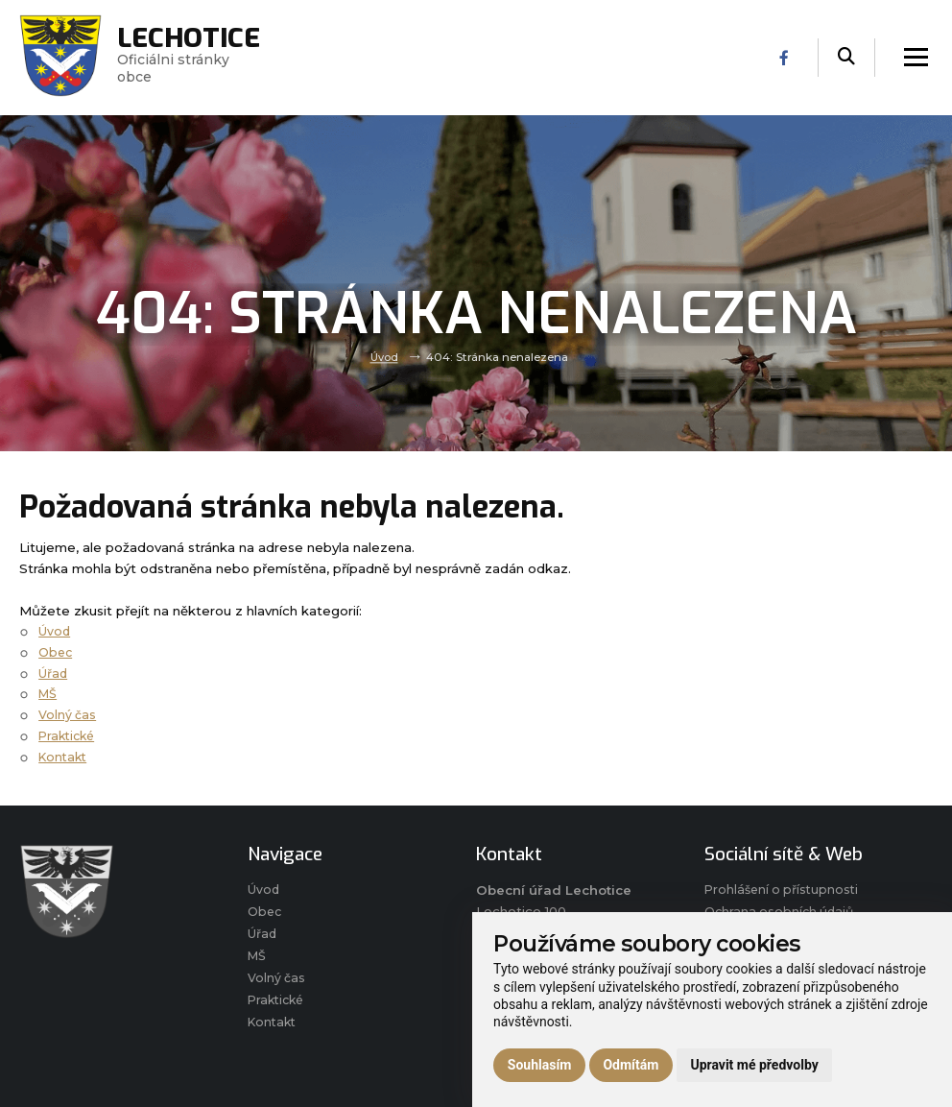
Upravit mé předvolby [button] (754, 1064)
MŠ (48, 693)
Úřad (54, 673)
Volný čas (68, 714)
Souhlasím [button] (540, 1064)
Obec (56, 652)
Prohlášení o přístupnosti (784, 891)
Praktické (69, 735)
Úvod (384, 357)
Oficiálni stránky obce (196, 57)
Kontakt (64, 756)
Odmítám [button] (630, 1064)
